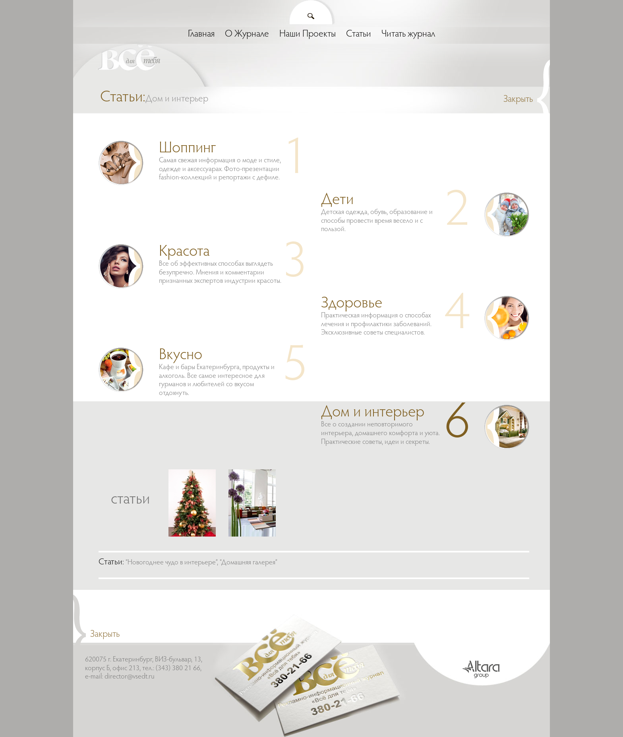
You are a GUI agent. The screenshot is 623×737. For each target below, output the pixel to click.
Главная (201, 34)
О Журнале (247, 34)
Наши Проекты (307, 34)
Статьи (358, 34)
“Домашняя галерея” (248, 562)
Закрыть (518, 99)
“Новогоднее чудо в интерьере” (171, 562)
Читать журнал (408, 34)
